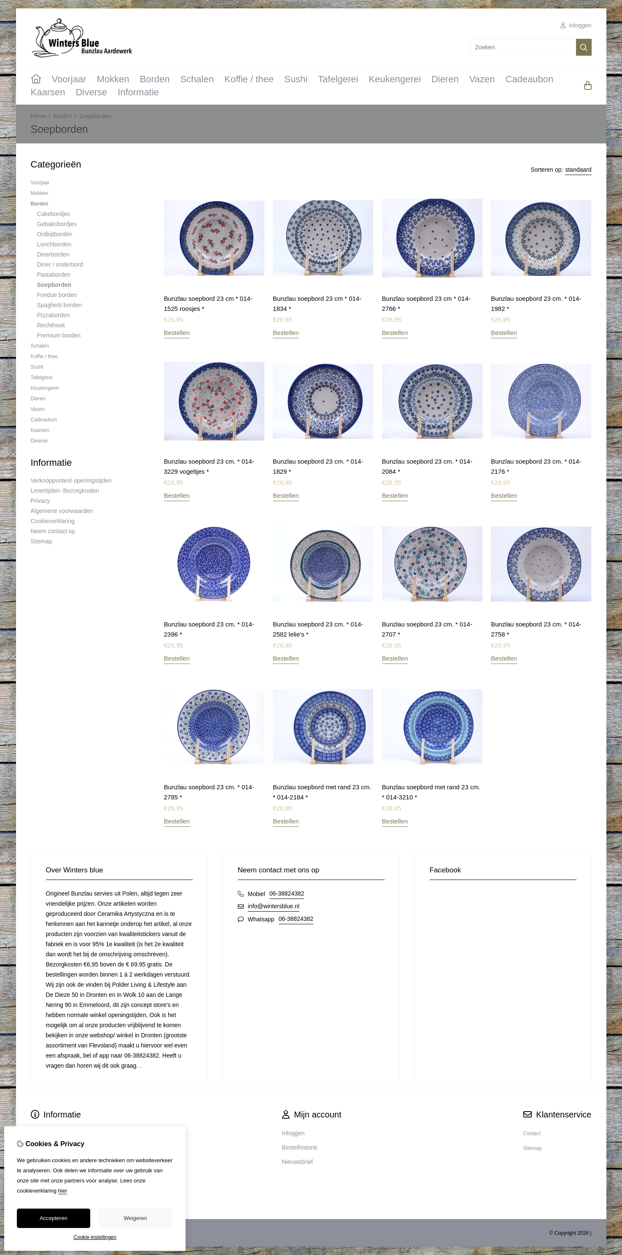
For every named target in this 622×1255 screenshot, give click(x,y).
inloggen (576, 25)
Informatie (138, 92)
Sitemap (41, 541)
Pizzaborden (53, 315)
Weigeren (135, 1218)
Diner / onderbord (60, 264)
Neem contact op (53, 531)
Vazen (482, 79)
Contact (532, 1133)
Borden (155, 79)
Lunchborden (54, 244)
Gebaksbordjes (57, 224)
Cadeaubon (530, 79)
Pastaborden (53, 274)
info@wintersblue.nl (273, 906)
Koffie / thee (249, 79)
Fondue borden (57, 294)
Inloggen (293, 1133)
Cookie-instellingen (94, 1237)
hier (62, 1191)
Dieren (445, 79)
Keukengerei (395, 79)
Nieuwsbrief (297, 1161)
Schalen (197, 79)
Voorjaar (69, 79)
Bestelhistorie (300, 1147)
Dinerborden (53, 254)
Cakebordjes (53, 214)
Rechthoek (51, 325)
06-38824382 (286, 893)
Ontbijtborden (55, 234)
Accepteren (53, 1218)
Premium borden (59, 335)
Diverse (91, 92)
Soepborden (95, 116)
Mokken (113, 79)
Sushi (295, 79)
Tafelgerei (338, 79)
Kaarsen (48, 92)
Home (38, 116)
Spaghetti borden (59, 305)
